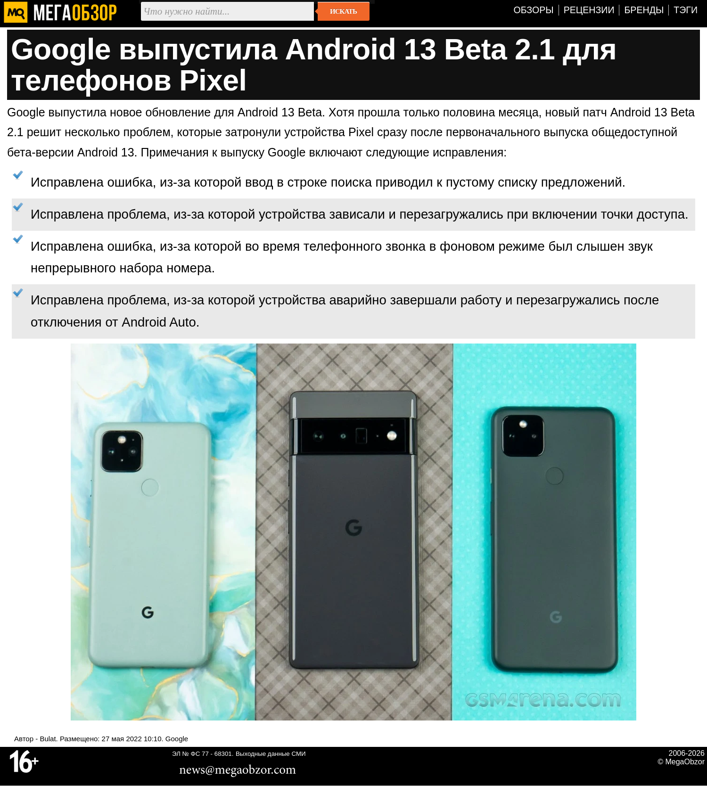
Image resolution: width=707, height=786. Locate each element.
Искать (343, 11)
